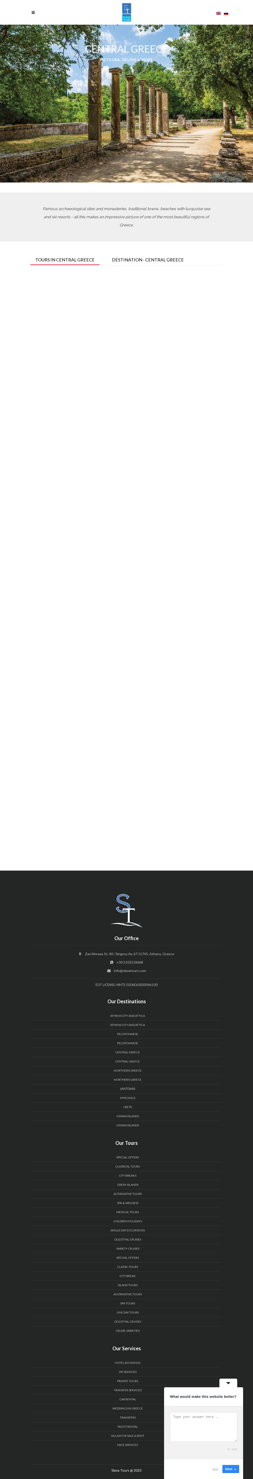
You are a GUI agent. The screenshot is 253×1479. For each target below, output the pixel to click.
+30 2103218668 (129, 962)
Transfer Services (128, 1390)
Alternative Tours (127, 1194)
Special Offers (127, 1157)
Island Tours (128, 1285)
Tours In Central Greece (65, 259)
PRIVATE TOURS (127, 1381)
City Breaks (127, 1175)
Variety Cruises (127, 1248)
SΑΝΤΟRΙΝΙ (127, 1089)
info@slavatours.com (130, 970)
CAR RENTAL (127, 1399)
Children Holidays (127, 1221)
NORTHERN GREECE (128, 1070)
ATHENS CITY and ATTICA (127, 1016)
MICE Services (127, 1445)
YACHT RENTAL (127, 1426)
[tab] (68, 258)
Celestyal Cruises (127, 1239)
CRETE (127, 1107)
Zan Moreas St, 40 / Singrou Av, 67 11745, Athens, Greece (129, 954)
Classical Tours (127, 1166)
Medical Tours (127, 1212)
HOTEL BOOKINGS (127, 1363)
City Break (128, 1276)
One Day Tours (128, 1312)
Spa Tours (127, 1303)
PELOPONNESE (127, 1034)
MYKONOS (127, 1098)
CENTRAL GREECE (127, 1052)
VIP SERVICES (128, 1372)
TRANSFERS (128, 1417)
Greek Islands (127, 1185)
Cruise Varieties (128, 1331)
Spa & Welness (127, 1203)
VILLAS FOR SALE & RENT (127, 1436)
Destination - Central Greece (148, 259)
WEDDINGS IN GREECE (127, 1408)
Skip (215, 1469)
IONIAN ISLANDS (128, 1116)
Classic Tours (127, 1267)
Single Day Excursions (127, 1230)
